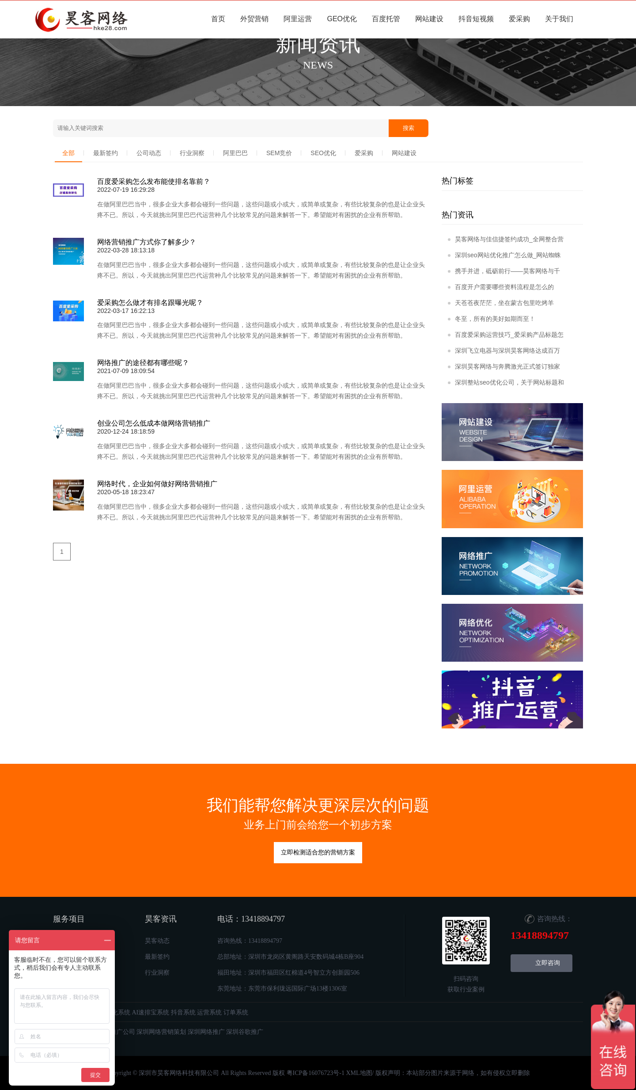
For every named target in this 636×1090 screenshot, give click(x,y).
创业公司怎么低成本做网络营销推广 (153, 423)
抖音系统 (183, 1012)
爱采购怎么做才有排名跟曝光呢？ (150, 302)
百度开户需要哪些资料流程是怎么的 (501, 286)
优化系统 (118, 1012)
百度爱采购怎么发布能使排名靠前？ (153, 181)
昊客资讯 (161, 919)
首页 (218, 19)
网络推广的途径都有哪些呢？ (143, 362)
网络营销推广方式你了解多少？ (146, 242)
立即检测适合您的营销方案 (318, 852)
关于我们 (559, 19)
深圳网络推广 (206, 1032)
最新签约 (105, 152)
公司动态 (148, 152)
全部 (68, 152)
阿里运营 (298, 19)
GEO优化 (342, 19)
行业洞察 (192, 152)
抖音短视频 (476, 19)
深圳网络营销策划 (161, 1032)
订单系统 (235, 1012)
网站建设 (429, 19)
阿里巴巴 (235, 152)
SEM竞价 (279, 152)
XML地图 (359, 1073)
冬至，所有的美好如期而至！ (491, 318)
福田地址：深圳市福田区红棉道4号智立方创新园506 (288, 972)
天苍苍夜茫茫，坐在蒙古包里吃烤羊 (501, 302)
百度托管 (386, 19)
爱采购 (519, 19)
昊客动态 (157, 941)
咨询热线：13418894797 (249, 941)
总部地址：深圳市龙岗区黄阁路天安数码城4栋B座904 (290, 956)
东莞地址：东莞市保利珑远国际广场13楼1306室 (282, 988)
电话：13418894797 (251, 919)
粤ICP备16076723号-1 (315, 1073)
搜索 (408, 128)
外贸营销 (254, 19)
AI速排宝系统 (151, 1012)
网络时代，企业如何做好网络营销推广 (157, 484)
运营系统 (209, 1012)
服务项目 (69, 919)
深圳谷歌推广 (244, 1032)
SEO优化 (323, 152)
